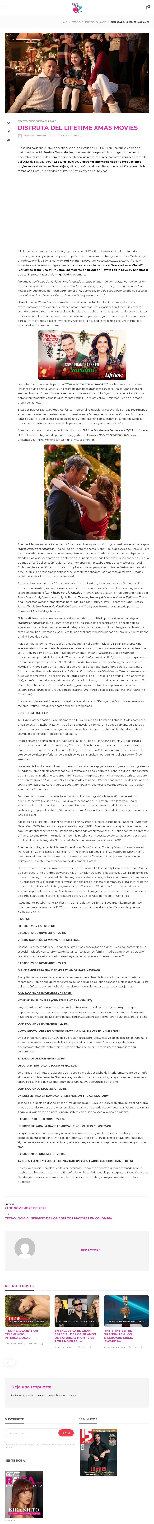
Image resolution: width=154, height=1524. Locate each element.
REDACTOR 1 (29, 135)
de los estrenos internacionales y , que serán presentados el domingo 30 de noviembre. (83, 270)
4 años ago (120, 1341)
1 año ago (70, 1341)
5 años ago (21, 1338)
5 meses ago (41, 135)
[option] (27, 1315)
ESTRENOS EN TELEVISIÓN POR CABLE (89, 22)
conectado (41, 1389)
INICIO (64, 22)
